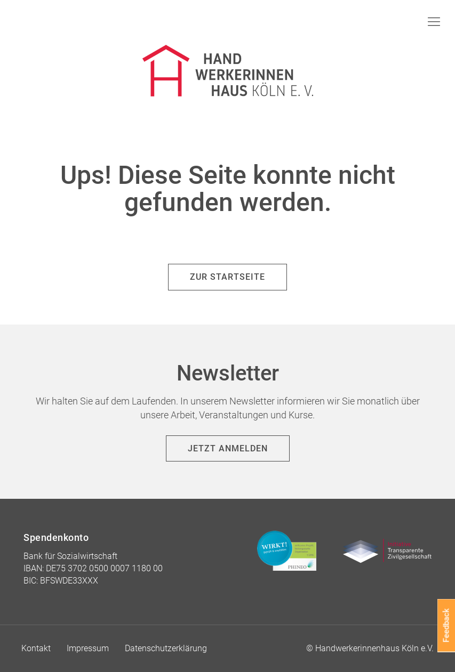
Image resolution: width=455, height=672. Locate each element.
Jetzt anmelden (228, 448)
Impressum (88, 648)
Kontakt (36, 648)
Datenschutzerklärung (166, 648)
